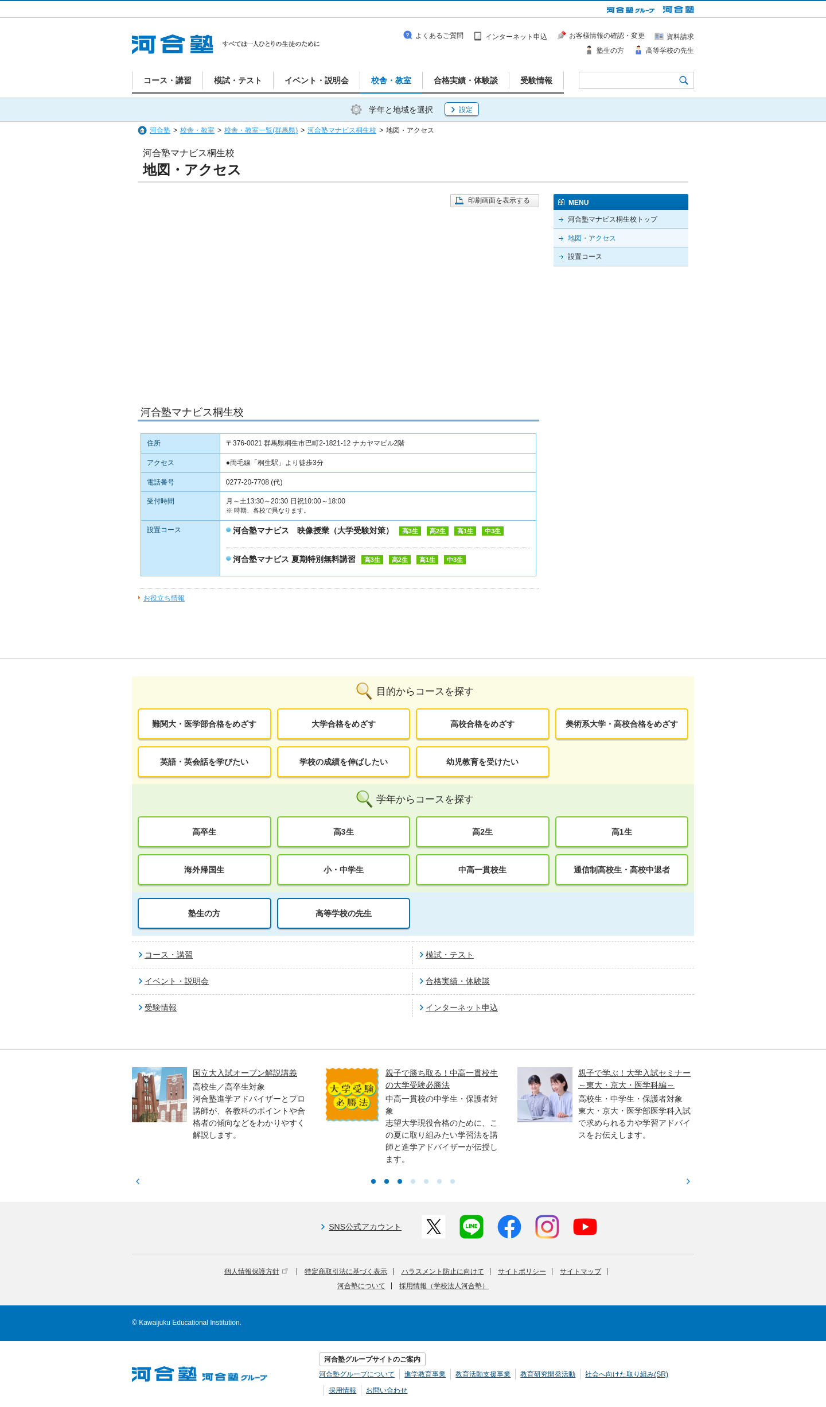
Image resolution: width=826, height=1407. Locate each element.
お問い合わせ (386, 1390)
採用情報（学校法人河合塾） (444, 1286)
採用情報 (342, 1390)
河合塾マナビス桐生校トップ (612, 219)
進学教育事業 (425, 1374)
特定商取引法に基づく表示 (346, 1272)
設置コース (585, 257)
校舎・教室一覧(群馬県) (261, 130)
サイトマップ (580, 1272)
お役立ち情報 (164, 598)
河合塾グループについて (357, 1374)
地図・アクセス (592, 238)
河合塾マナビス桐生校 (341, 130)
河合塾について (361, 1286)
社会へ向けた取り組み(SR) (626, 1374)
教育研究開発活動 (547, 1374)
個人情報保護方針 (256, 1272)
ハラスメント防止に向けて (443, 1272)
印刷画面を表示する (499, 200)
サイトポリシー (522, 1272)
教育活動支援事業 (483, 1374)
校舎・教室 (197, 130)
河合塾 (160, 130)
